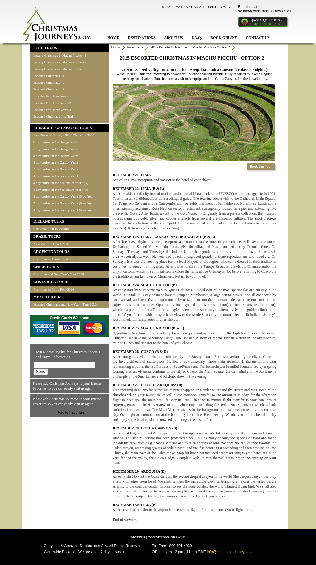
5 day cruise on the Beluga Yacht (55, 149)
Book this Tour (261, 166)
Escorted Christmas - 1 (48, 75)
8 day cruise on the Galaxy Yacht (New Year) (64, 196)
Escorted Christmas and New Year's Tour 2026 (65, 304)
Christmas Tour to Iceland (51, 229)
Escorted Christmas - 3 (48, 89)
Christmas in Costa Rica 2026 (53, 289)
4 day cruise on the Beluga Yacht (55, 155)
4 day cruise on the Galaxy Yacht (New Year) (64, 210)
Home (115, 47)
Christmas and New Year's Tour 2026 (58, 274)
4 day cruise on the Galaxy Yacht (55, 176)
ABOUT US (173, 38)
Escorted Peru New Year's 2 (52, 103)
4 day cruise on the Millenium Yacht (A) (60, 183)
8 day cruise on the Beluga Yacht (55, 142)
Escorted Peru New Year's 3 (52, 109)
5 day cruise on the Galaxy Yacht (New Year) (64, 203)
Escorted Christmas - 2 (48, 82)
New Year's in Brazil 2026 (51, 244)
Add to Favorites (71, 412)
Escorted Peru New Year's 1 (52, 96)
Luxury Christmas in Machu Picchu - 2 (59, 62)
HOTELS (138, 537)
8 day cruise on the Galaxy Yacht (55, 162)
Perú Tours (135, 47)
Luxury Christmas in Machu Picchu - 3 (59, 69)
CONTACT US (257, 38)
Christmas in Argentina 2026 (53, 259)
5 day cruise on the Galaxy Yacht (55, 169)
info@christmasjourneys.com (267, 11)
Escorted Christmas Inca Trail (53, 116)
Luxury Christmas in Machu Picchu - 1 (59, 55)
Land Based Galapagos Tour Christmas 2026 (63, 135)
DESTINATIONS (142, 38)
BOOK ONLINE (223, 38)
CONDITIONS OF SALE (166, 537)
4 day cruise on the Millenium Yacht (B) (60, 189)
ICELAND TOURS (48, 221)
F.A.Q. (197, 38)
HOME (113, 38)
